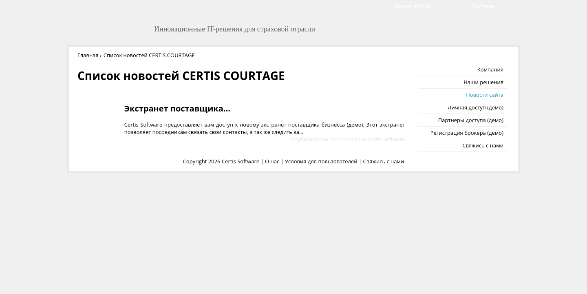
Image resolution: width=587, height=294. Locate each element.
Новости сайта (484, 94)
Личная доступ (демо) (475, 107)
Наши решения (483, 82)
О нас (272, 161)
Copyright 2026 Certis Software (221, 161)
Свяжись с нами (482, 145)
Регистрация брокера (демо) (466, 132)
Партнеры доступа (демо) (470, 120)
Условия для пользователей (321, 161)
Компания (490, 69)
